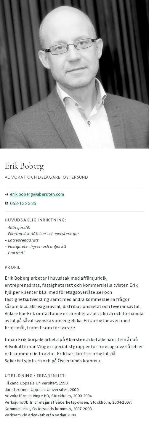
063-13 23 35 (23, 203)
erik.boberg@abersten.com (37, 194)
